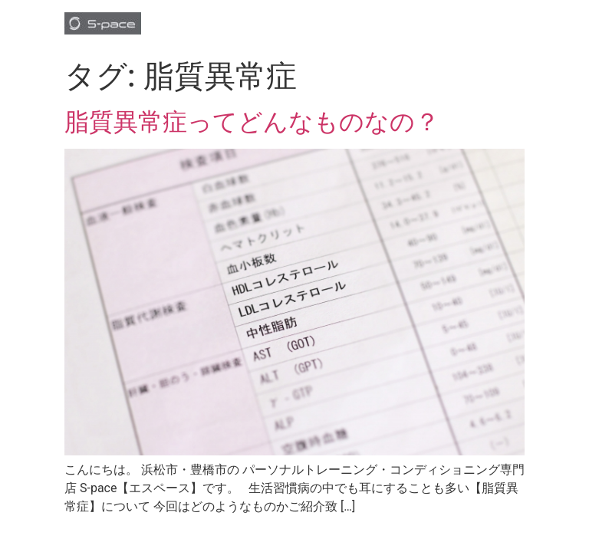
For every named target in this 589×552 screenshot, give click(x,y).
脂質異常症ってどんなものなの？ (251, 121)
